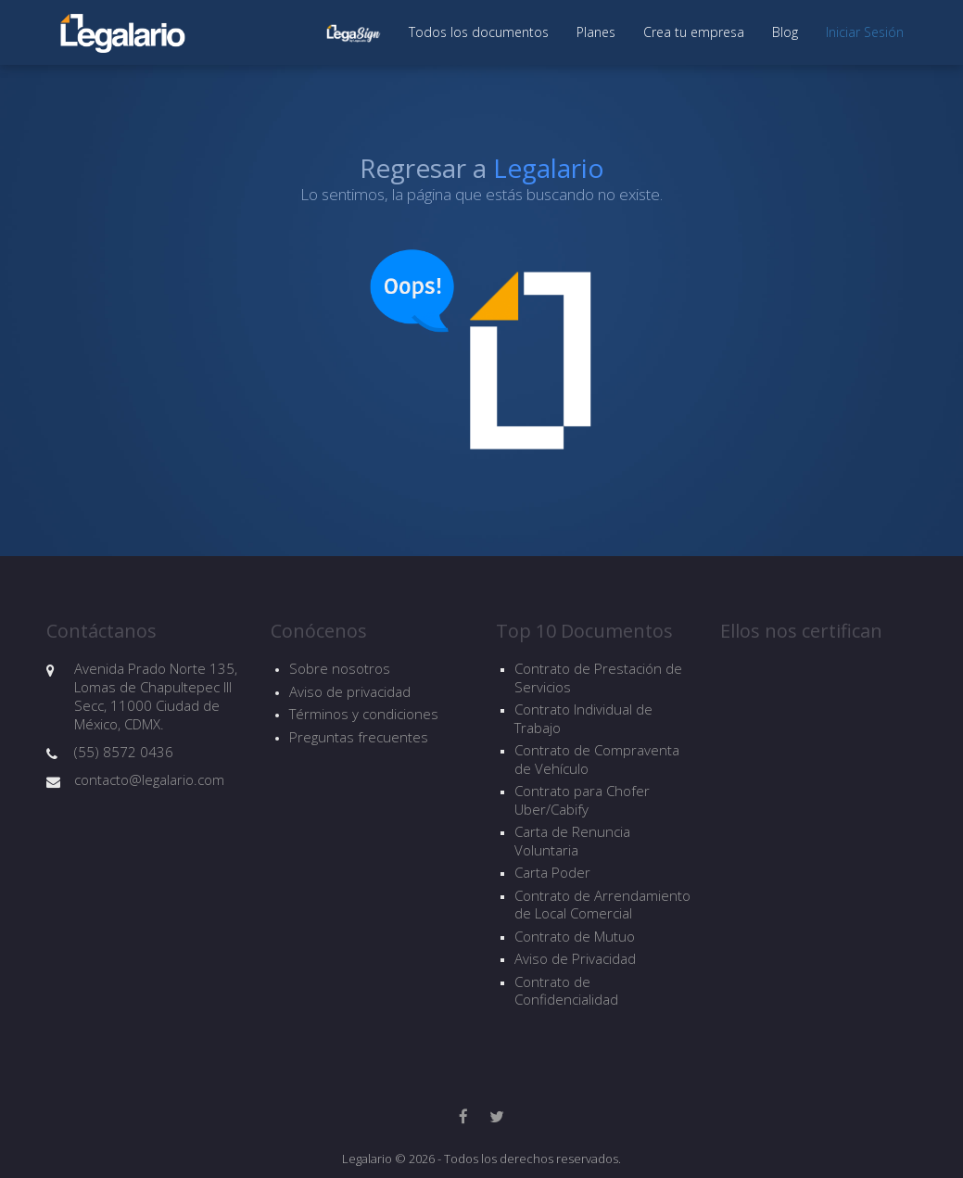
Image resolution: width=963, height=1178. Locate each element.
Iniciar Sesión (865, 32)
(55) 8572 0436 (123, 751)
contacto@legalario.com (149, 779)
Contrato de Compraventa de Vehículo (596, 759)
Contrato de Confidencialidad (566, 991)
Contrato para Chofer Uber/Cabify (582, 800)
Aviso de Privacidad (575, 959)
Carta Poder (552, 872)
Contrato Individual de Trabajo (583, 719)
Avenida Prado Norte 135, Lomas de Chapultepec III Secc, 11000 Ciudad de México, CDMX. (155, 696)
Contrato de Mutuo (574, 936)
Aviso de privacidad (350, 691)
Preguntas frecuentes (358, 737)
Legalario (548, 167)
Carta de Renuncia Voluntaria (572, 841)
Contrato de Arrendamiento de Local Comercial (602, 905)
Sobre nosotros (339, 668)
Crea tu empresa (693, 32)
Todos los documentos (479, 32)
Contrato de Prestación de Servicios (598, 678)
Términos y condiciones (363, 713)
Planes (596, 32)
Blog (785, 32)
